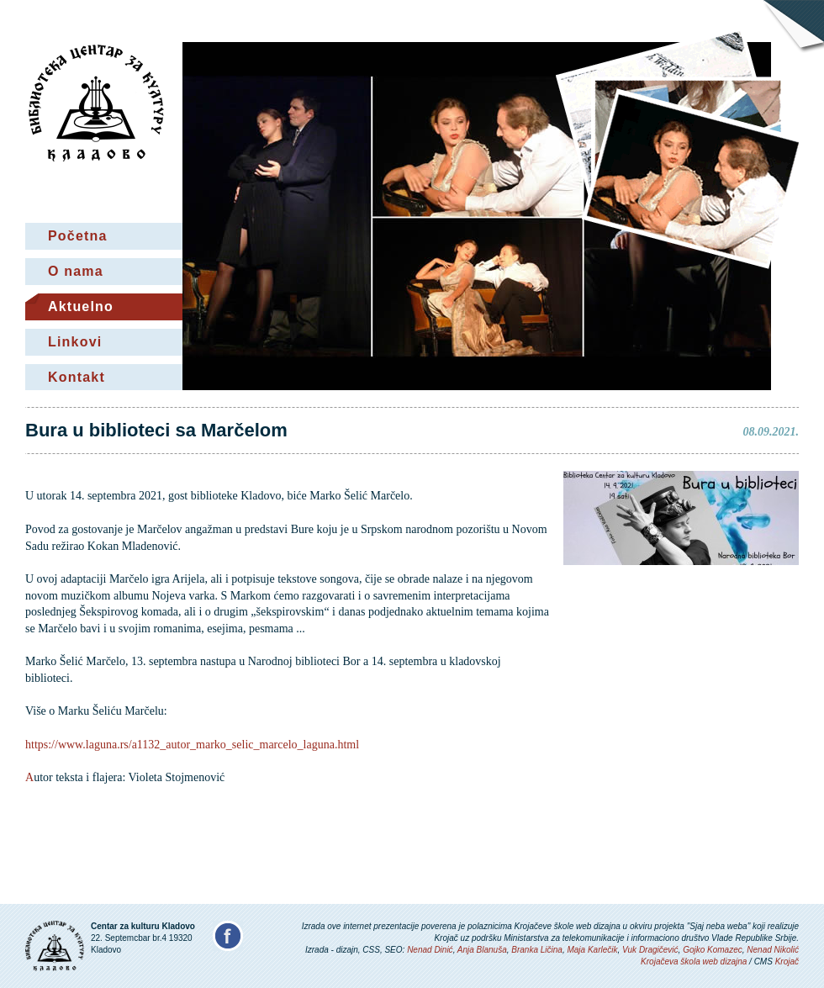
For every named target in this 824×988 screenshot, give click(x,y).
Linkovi (75, 342)
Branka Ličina (537, 949)
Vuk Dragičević (650, 949)
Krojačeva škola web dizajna (694, 961)
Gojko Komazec (712, 949)
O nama (75, 271)
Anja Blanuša (482, 949)
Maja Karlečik (592, 949)
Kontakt (76, 377)
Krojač (787, 961)
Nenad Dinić (429, 949)
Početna (78, 236)
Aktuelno (81, 306)
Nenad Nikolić (773, 949)
